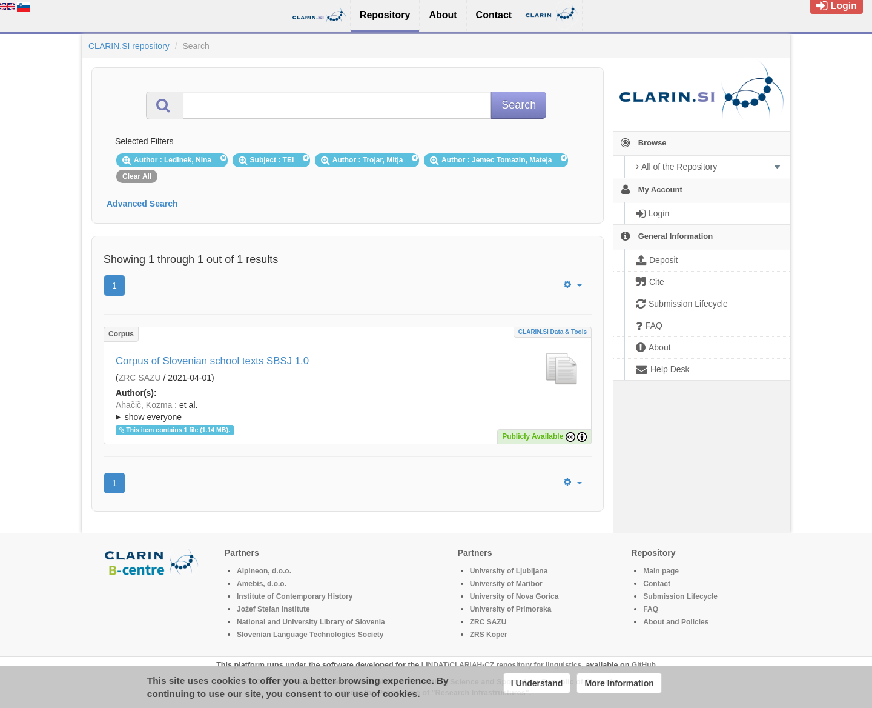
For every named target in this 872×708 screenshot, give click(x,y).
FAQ (650, 609)
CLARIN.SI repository (129, 46)
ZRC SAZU (140, 377)
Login (836, 6)
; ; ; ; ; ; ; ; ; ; (348, 411)
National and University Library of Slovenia (311, 622)
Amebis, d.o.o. (261, 583)
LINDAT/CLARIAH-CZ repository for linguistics (501, 665)
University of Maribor (506, 583)
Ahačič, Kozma (144, 405)
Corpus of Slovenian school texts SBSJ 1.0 (212, 361)
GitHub (644, 665)
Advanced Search (142, 204)
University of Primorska (511, 609)
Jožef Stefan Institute (273, 609)
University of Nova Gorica (514, 596)
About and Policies (675, 622)
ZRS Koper (488, 634)
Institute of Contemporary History (294, 596)
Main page (661, 571)
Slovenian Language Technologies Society (310, 634)
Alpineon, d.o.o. (264, 571)
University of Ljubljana (509, 571)
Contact (656, 583)
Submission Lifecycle (680, 596)
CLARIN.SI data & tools (552, 332)
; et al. (348, 411)
